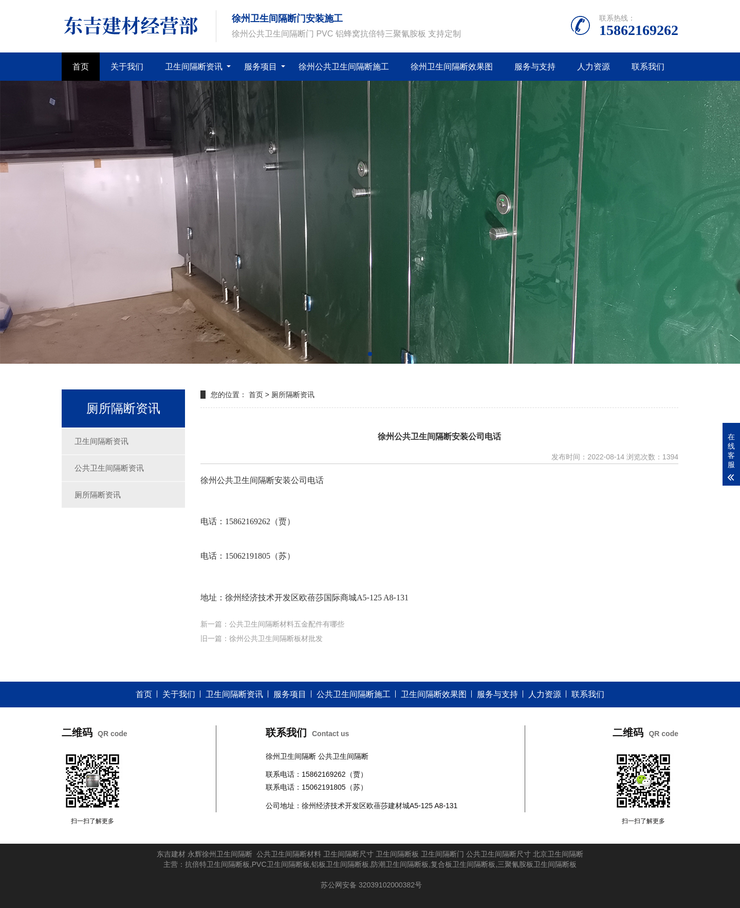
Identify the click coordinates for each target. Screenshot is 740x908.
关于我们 (126, 66)
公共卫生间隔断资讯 (109, 468)
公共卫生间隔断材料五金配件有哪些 (286, 624)
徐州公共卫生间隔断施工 (344, 66)
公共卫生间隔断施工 (354, 694)
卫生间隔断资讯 (194, 66)
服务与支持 (535, 66)
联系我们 (648, 66)
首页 (80, 66)
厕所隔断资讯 (98, 494)
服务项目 (260, 66)
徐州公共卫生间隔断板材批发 (276, 638)
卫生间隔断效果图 (434, 694)
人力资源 (593, 66)
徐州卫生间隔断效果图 (452, 66)
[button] (370, 354)
